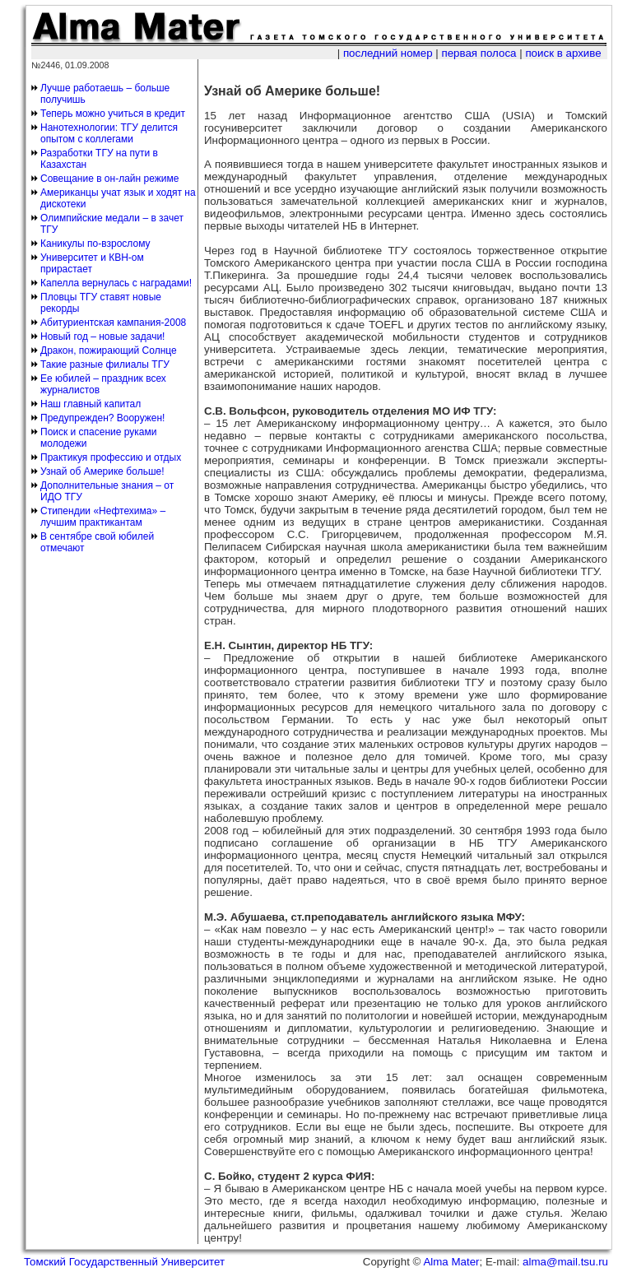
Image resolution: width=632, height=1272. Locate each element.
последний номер (388, 53)
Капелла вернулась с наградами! (116, 283)
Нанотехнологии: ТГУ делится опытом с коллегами (109, 133)
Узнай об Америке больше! (102, 471)
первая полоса (478, 53)
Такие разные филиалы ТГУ (105, 364)
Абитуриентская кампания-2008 (113, 322)
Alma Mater (451, 1262)
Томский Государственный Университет (124, 1262)
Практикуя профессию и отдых (110, 457)
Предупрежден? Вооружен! (102, 418)
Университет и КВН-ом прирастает (92, 263)
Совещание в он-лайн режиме (109, 178)
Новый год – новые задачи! (102, 336)
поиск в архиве (563, 53)
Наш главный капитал (90, 404)
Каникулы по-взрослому (95, 243)
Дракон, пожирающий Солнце (108, 350)
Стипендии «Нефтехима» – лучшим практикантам (102, 516)
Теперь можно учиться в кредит (112, 113)
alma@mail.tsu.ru (565, 1262)
